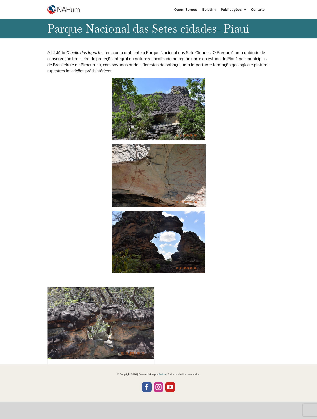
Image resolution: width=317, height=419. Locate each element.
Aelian (162, 374)
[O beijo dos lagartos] (101, 323)
